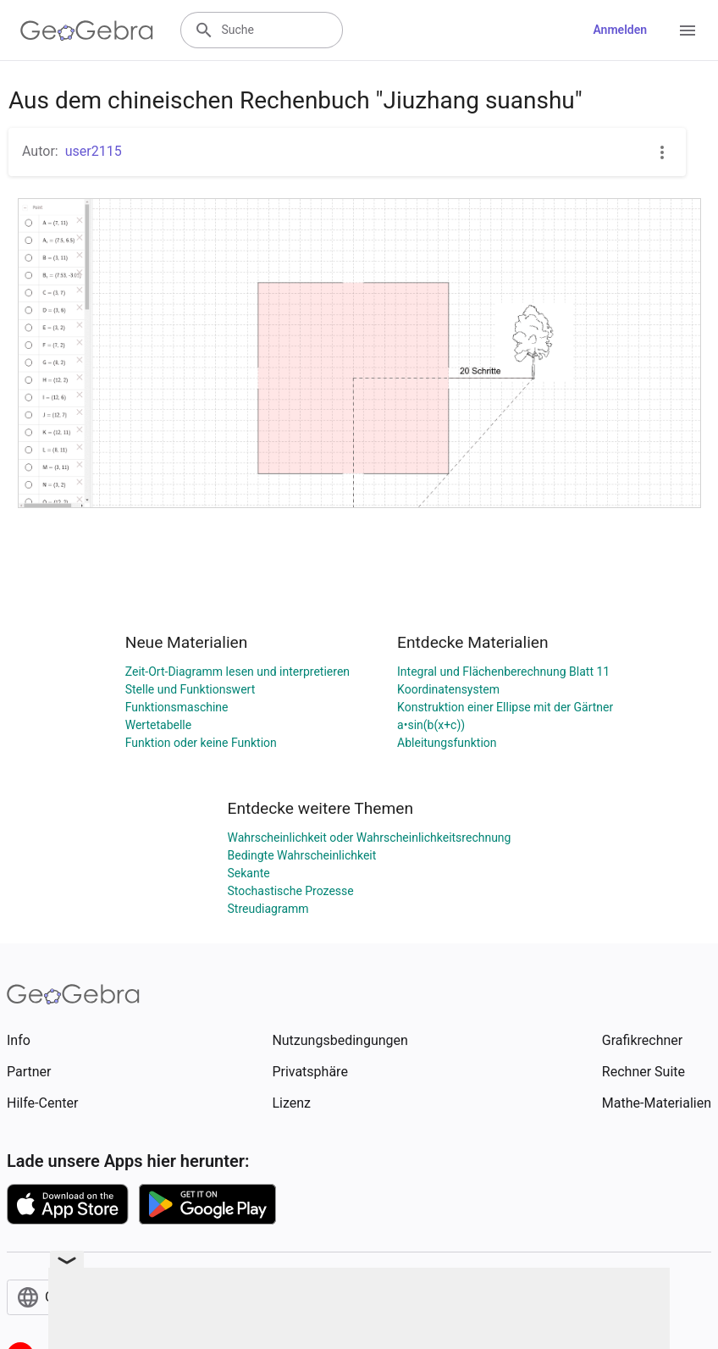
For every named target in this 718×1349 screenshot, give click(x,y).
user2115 (93, 151)
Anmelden (620, 29)
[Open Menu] (687, 30)
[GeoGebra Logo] (86, 30)
